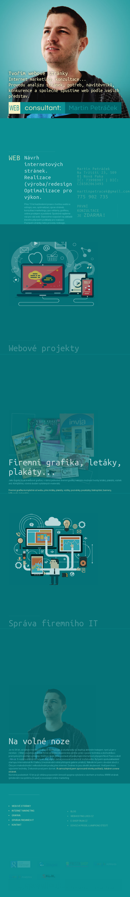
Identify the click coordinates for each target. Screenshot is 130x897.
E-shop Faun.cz (79, 827)
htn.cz (13, 781)
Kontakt (16, 832)
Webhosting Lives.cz (82, 822)
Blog (73, 818)
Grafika (16, 823)
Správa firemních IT (23, 827)
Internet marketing (23, 818)
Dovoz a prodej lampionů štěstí (89, 832)
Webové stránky (21, 813)
